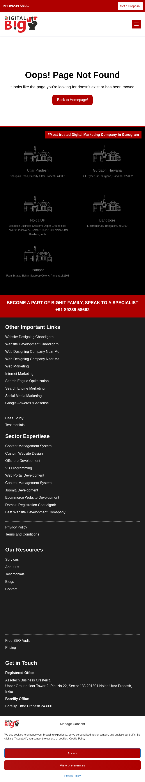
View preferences (72, 765)
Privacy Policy (72, 775)
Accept (72, 753)
